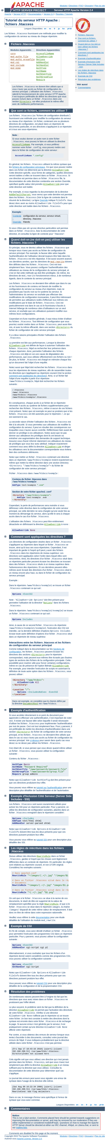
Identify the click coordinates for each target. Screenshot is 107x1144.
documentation (43, 917)
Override (44, 200)
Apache (8, 14)
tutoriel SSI (42, 840)
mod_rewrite (57, 262)
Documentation (34, 14)
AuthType (41, 68)
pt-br (69, 28)
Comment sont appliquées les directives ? (38, 536)
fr (54, 28)
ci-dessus (34, 740)
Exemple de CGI (85, 76)
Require (40, 80)
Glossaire (89, 6)
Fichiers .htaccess (86, 35)
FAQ (81, 6)
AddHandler (42, 62)
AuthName (41, 71)
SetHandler (42, 65)
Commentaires (84, 87)
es (50, 28)
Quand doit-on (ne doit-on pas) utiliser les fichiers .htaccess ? (89, 46)
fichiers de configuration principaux (28, 167)
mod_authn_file (19, 56)
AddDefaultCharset (20, 194)
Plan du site (100, 6)
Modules (63, 6)
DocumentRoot (30, 704)
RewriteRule (44, 856)
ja (59, 28)
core (13, 53)
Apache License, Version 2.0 (29, 1139)
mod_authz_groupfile (22, 59)
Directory (25, 101)
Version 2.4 (49, 14)
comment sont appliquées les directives (27, 376)
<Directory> (63, 327)
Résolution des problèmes (89, 79)
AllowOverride (44, 56)
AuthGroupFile (44, 77)
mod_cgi (14, 62)
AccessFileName (45, 53)
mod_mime (15, 68)
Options (40, 59)
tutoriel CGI (42, 983)
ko (63, 28)
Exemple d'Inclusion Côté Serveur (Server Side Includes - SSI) (91, 64)
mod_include (17, 65)
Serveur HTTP (19, 14)
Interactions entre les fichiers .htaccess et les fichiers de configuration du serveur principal (40, 644)
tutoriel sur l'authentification (49, 787)
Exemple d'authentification (89, 58)
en (45, 28)
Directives (73, 6)
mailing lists (21, 1127)
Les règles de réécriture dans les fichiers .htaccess (90, 71)
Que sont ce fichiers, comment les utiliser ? (87, 39)
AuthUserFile (43, 74)
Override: (17, 222)
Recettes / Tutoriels (64, 14)
